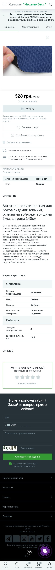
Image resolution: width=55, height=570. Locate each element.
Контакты (27, 487)
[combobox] (9, 425)
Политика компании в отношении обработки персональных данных (27, 546)
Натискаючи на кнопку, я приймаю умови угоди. (25, 464)
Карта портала (27, 506)
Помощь (27, 516)
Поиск (27, 497)
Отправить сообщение (27, 456)
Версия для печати (27, 478)
